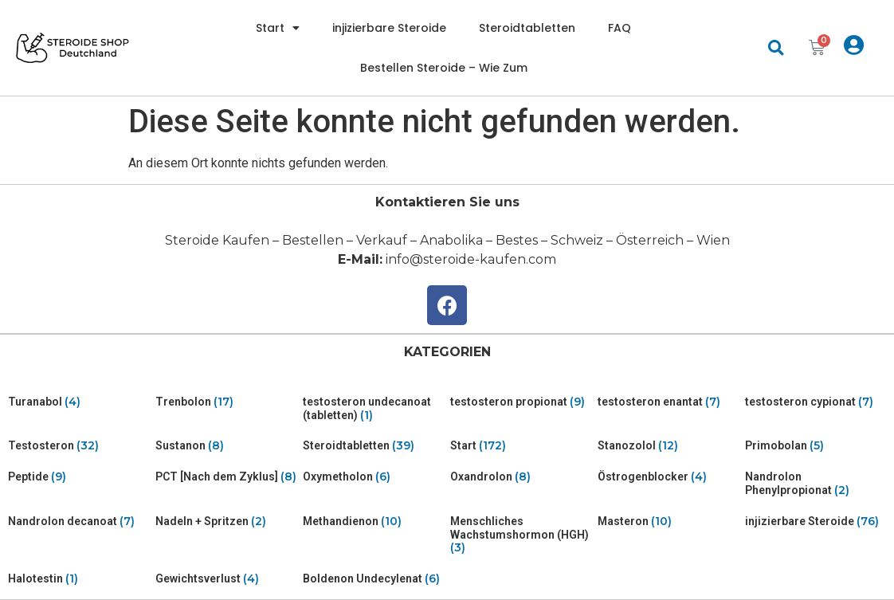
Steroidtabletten (527, 28)
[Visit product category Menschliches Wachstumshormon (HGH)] (520, 534)
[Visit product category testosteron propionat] (520, 402)
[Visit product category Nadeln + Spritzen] (225, 521)
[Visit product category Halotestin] (78, 579)
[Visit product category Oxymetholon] (373, 477)
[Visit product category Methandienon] (373, 521)
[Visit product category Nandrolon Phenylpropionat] (815, 484)
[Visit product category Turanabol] (78, 402)
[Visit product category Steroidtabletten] (373, 445)
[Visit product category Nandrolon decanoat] (78, 521)
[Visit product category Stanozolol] (668, 445)
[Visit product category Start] (520, 445)
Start (278, 27)
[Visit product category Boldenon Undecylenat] (373, 579)
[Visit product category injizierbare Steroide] (815, 521)
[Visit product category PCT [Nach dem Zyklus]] (225, 477)
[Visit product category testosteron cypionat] (815, 402)
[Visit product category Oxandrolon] (520, 477)
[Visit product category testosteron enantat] (668, 402)
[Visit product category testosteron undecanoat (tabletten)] (373, 409)
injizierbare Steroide (389, 28)
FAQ (619, 28)
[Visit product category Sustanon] (225, 445)
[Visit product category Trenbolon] (225, 402)
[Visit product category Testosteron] (78, 445)
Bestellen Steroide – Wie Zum (443, 68)
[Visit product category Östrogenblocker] (668, 477)
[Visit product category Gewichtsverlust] (225, 579)
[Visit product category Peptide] (78, 477)
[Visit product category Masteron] (668, 521)
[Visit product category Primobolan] (815, 445)
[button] (776, 48)
